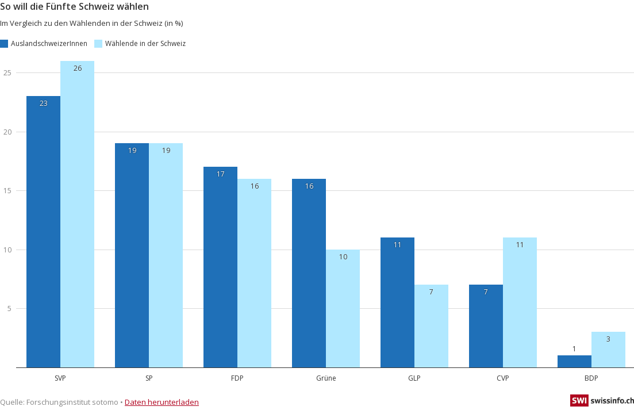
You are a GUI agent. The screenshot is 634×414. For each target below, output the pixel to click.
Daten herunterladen (162, 402)
